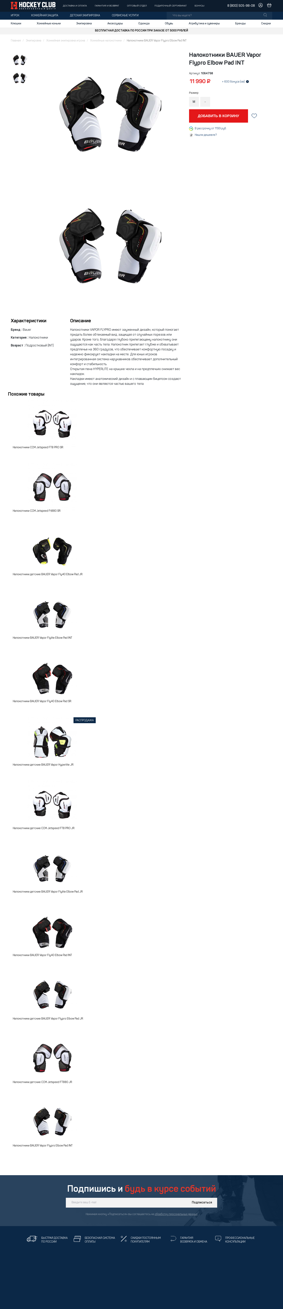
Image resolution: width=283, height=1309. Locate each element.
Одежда (144, 23)
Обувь (169, 23)
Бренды (240, 23)
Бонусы (199, 6)
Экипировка (84, 23)
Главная (16, 40)
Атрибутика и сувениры (204, 23)
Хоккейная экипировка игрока (65, 40)
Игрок (15, 15)
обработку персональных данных (176, 1214)
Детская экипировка (85, 15)
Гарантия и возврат (107, 6)
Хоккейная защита (44, 15)
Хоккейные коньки (49, 23)
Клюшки (16, 23)
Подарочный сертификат (170, 6)
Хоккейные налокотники (106, 40)
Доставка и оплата (75, 6)
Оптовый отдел (137, 6)
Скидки (266, 23)
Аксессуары (115, 23)
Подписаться (202, 1202)
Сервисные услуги (125, 15)
